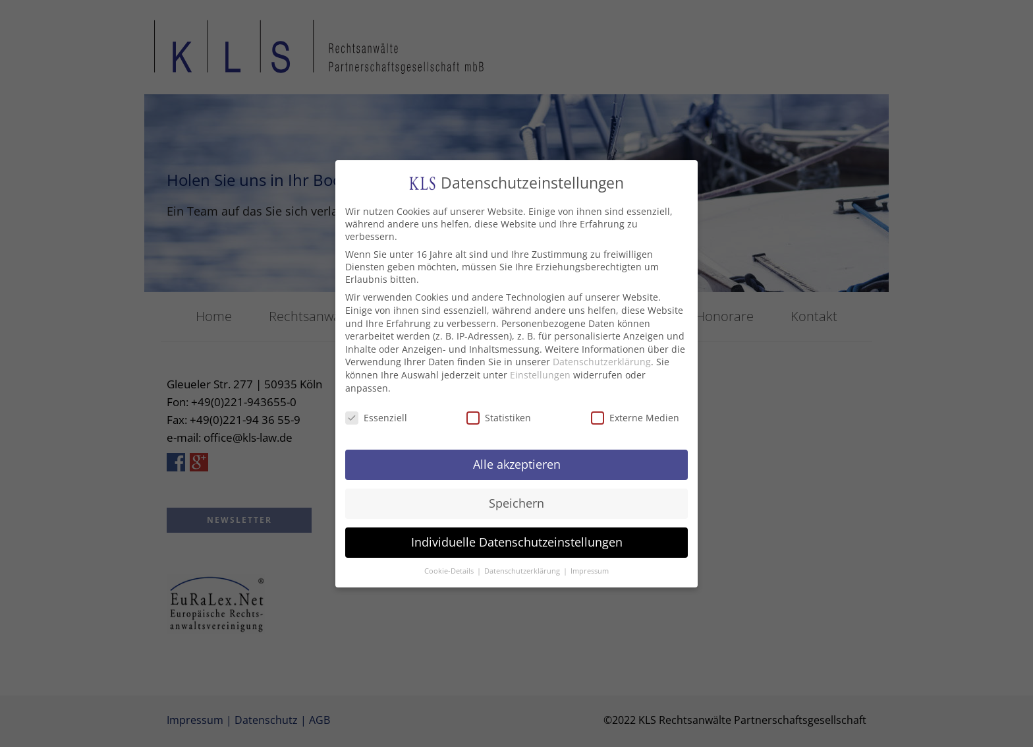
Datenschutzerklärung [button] (523, 566)
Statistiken (498, 413)
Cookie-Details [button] (450, 566)
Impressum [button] (590, 566)
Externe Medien (635, 413)
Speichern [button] (516, 498)
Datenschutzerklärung (602, 357)
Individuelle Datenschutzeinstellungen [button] (517, 537)
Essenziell (376, 413)
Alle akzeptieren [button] (517, 459)
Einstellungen (540, 370)
